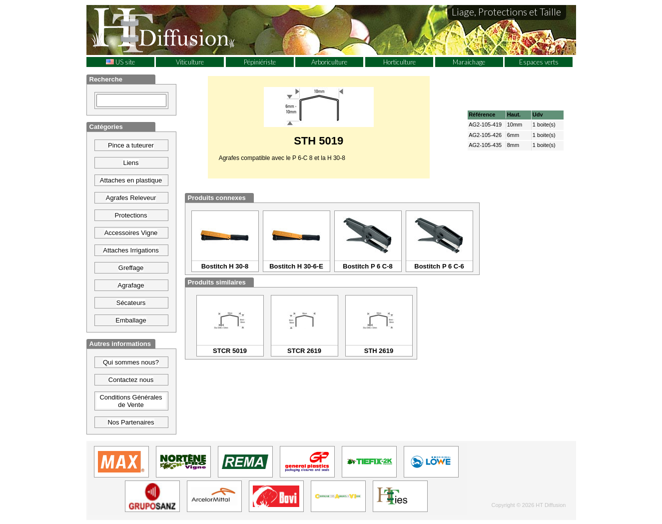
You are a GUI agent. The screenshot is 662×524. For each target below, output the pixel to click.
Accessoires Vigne (131, 232)
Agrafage (131, 285)
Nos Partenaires (130, 422)
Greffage (130, 268)
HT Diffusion (181, 29)
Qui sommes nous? (131, 362)
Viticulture (190, 62)
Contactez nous (130, 380)
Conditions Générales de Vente (130, 401)
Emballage (130, 320)
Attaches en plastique (131, 180)
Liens (130, 162)
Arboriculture (329, 62)
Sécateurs (131, 302)
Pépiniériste (260, 62)
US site (120, 62)
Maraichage (469, 62)
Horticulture (399, 62)
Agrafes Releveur (131, 198)
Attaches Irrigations (130, 250)
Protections (130, 215)
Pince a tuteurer (131, 145)
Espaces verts (539, 62)
